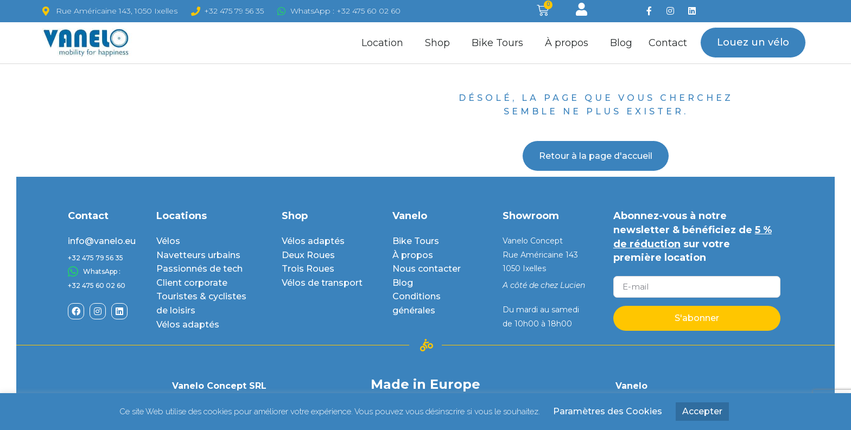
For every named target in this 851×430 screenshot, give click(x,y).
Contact (668, 43)
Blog (621, 43)
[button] (753, 43)
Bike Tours (500, 43)
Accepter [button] (702, 411)
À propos (569, 43)
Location (385, 43)
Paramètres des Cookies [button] (607, 411)
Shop (440, 43)
